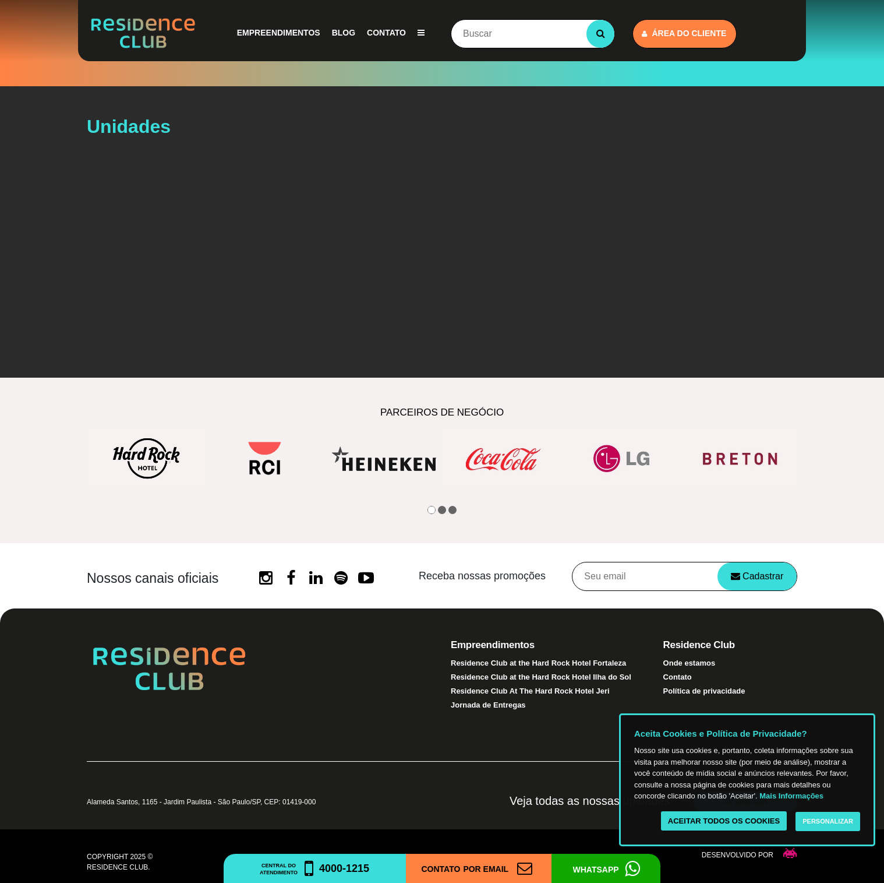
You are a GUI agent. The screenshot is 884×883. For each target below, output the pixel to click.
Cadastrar (757, 576)
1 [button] (431, 510)
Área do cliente (684, 33)
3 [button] (452, 510)
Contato (386, 32)
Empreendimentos (278, 32)
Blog (343, 32)
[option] (146, 458)
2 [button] (442, 510)
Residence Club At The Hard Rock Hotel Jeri (530, 691)
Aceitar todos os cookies (724, 821)
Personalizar (827, 821)
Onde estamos (689, 663)
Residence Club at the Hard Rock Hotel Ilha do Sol (541, 677)
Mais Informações (791, 795)
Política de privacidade (704, 691)
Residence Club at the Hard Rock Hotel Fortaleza (538, 663)
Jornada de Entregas (488, 705)
